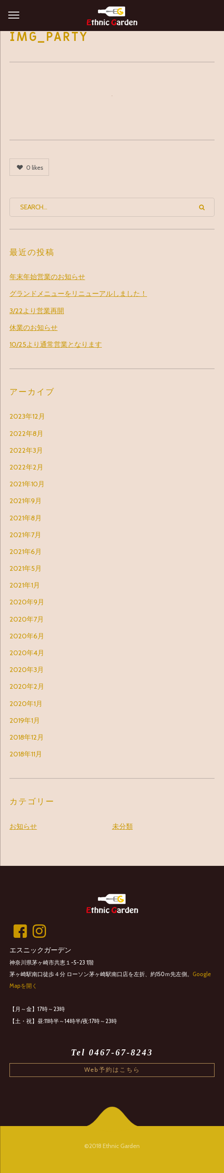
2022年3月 (26, 450)
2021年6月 (25, 552)
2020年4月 (26, 653)
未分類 (122, 826)
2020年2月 (26, 686)
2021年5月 (25, 568)
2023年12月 (27, 416)
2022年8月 (26, 433)
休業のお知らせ (33, 328)
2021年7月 (25, 535)
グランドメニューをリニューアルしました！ (78, 293)
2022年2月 (26, 467)
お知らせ (23, 826)
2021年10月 (27, 484)
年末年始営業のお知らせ (47, 277)
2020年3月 (26, 670)
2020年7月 (26, 619)
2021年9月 (25, 501)
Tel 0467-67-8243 (112, 1052)
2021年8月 (25, 518)
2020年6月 (26, 636)
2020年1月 (26, 704)
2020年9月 (26, 602)
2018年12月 (26, 737)
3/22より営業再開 (36, 311)
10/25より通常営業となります (55, 344)
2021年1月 (24, 585)
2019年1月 (24, 720)
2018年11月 (25, 754)
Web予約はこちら (112, 1069)
